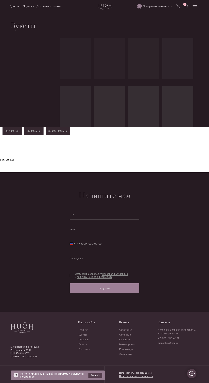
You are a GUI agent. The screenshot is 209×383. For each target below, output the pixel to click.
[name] (104, 214)
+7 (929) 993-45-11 (168, 338)
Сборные (124, 339)
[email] (104, 229)
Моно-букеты (127, 344)
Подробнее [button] (27, 376)
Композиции (126, 349)
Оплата (82, 344)
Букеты (82, 334)
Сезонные (125, 334)
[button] (157, 6)
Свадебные (126, 329)
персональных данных (115, 273)
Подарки (83, 339)
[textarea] (104, 260)
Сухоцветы (125, 354)
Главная (83, 329)
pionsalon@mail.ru (168, 343)
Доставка (84, 349)
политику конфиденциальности (94, 276)
